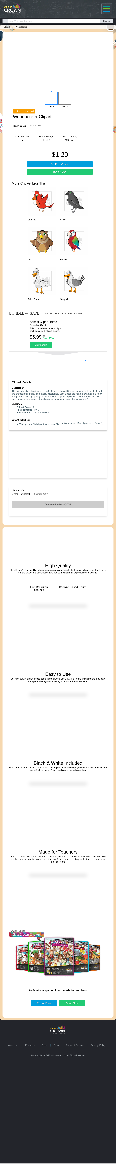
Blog (58, 1148)
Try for (44, 1106)
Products (31, 1148)
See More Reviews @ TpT (58, 534)
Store (45, 1148)
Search (106, 21)
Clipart (7, 27)
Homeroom (14, 1148)
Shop (72, 1106)
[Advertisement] (58, 488)
